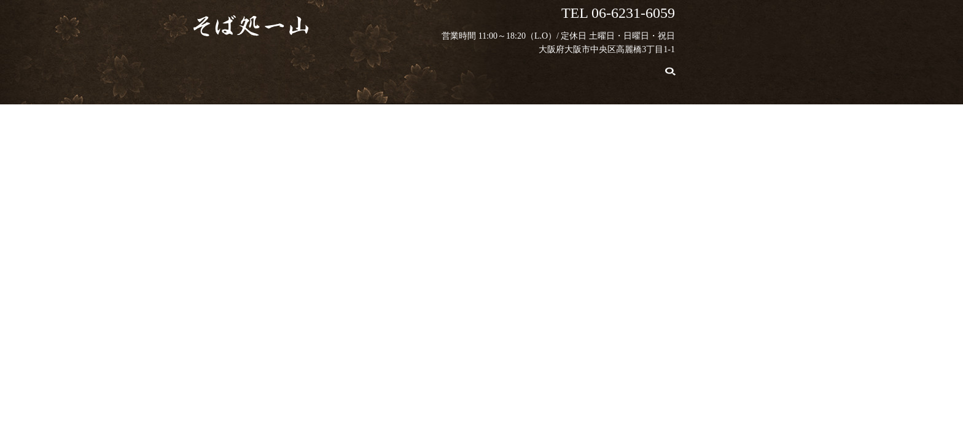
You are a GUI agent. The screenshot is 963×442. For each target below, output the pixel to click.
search (719, 69)
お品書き (390, 68)
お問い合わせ (668, 68)
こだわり (324, 68)
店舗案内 (520, 68)
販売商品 (455, 68)
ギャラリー (590, 68)
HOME (263, 68)
